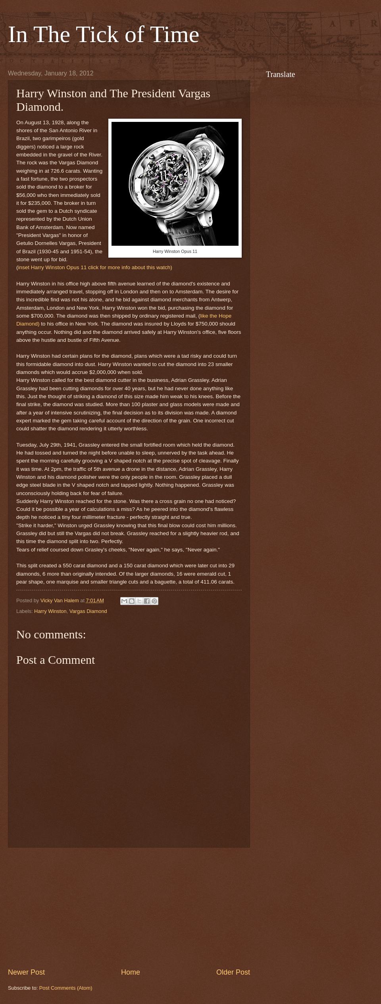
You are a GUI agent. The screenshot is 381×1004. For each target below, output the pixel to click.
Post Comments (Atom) (65, 988)
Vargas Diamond (88, 611)
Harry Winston (50, 611)
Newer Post (26, 972)
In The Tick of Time (103, 34)
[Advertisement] (129, 907)
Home (130, 972)
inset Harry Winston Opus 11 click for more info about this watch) (95, 267)
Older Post (233, 972)
